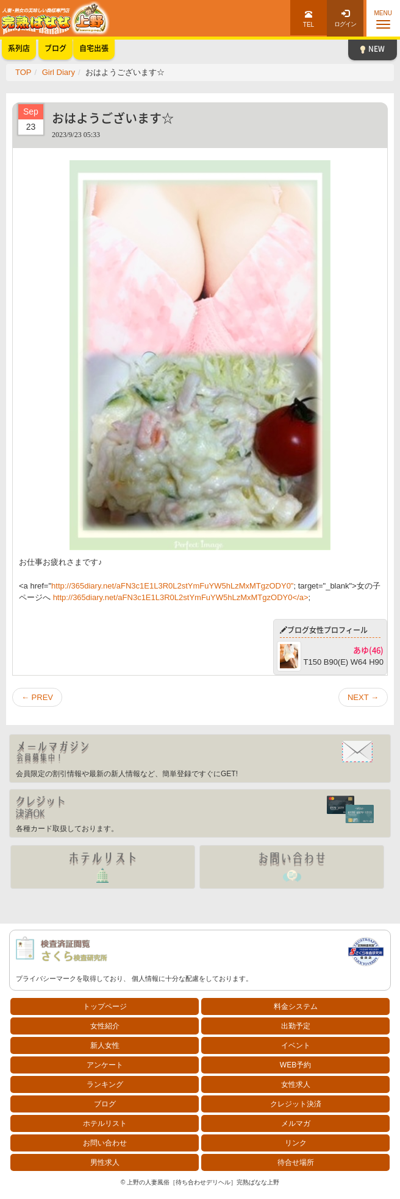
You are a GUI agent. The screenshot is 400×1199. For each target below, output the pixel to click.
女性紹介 (105, 1026)
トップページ (105, 1006)
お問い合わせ (105, 1143)
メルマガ (295, 1123)
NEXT (363, 697)
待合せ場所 (295, 1162)
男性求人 (105, 1162)
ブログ (105, 1104)
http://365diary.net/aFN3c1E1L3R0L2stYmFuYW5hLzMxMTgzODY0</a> (181, 597)
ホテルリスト (105, 1123)
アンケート (105, 1065)
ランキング (105, 1084)
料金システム (296, 1006)
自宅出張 (94, 48)
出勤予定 (295, 1026)
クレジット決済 (295, 1104)
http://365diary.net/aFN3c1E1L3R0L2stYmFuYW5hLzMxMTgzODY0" (172, 585)
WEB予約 (295, 1065)
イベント (295, 1045)
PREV (37, 697)
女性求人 (295, 1084)
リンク (296, 1143)
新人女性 (105, 1045)
